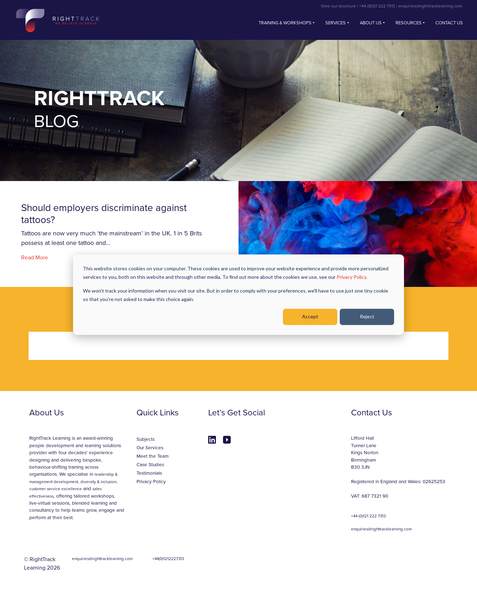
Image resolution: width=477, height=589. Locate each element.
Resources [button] (409, 23)
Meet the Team (153, 456)
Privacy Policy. (352, 277)
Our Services (150, 448)
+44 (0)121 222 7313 (377, 6)
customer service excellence (55, 488)
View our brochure (338, 6)
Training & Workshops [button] (285, 23)
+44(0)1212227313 (168, 558)
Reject (367, 316)
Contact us (449, 23)
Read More (34, 257)
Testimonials (149, 473)
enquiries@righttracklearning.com (430, 6)
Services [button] (335, 23)
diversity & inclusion (98, 481)
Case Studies (150, 465)
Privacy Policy (151, 482)
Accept (310, 316)
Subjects (146, 439)
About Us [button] (371, 23)
